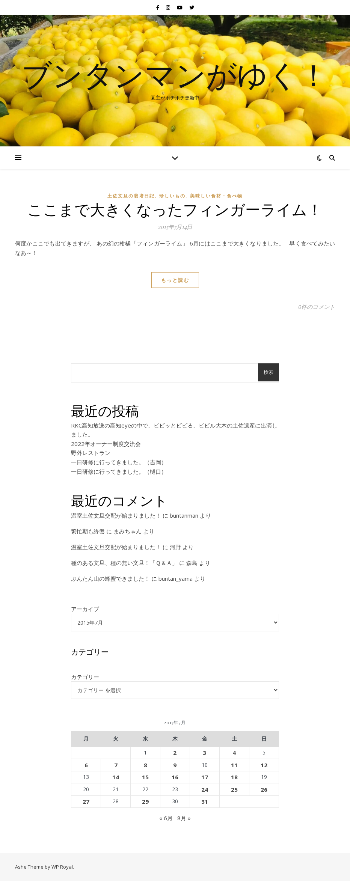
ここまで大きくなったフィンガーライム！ (175, 209)
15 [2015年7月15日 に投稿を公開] (145, 777)
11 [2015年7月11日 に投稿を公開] (234, 765)
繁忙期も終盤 (88, 531)
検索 (268, 372)
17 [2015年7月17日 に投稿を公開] (204, 777)
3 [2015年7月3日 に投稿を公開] (204, 752)
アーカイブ (85, 609)
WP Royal (62, 866)
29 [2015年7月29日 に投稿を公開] (145, 801)
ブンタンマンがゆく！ (175, 74)
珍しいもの (172, 196)
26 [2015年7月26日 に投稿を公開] (264, 789)
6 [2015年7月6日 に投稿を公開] (86, 765)
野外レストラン (90, 452)
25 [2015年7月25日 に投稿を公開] (234, 789)
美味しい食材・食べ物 (216, 196)
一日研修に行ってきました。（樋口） (119, 471)
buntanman (184, 515)
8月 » (184, 818)
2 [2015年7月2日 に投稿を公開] (175, 752)
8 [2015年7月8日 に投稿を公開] (145, 765)
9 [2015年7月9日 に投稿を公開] (175, 765)
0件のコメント (316, 306)
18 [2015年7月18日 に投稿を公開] (234, 777)
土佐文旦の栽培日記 (131, 196)
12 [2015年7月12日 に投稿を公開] (264, 765)
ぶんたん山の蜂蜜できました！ (110, 578)
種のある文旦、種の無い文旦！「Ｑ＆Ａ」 (124, 562)
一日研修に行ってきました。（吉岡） (119, 462)
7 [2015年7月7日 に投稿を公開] (116, 765)
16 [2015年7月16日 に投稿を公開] (175, 777)
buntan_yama (175, 578)
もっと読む (175, 280)
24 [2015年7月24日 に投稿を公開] (204, 789)
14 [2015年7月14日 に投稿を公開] (115, 777)
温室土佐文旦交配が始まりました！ (116, 515)
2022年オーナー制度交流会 (106, 443)
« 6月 (166, 818)
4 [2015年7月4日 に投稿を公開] (234, 752)
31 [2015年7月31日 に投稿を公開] (204, 801)
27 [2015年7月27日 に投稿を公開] (86, 801)
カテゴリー (85, 677)
